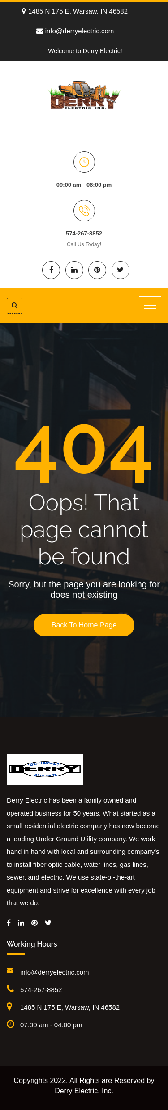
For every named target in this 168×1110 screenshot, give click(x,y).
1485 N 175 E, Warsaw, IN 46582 (75, 11)
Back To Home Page (84, 625)
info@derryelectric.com (75, 31)
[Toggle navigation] (150, 305)
